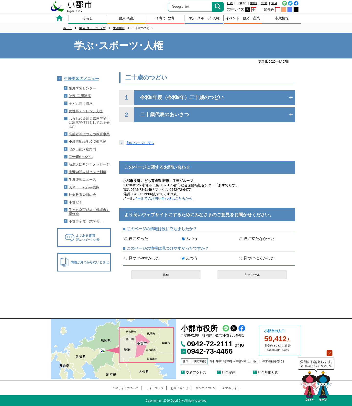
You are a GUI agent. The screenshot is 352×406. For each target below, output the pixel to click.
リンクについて (206, 388)
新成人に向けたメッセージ (89, 164)
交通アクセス (196, 372)
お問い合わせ (179, 388)
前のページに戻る (140, 143)
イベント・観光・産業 (243, 18)
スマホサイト (231, 388)
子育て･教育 (165, 18)
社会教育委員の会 (82, 195)
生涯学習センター (82, 88)
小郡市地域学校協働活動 (87, 142)
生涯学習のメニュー (81, 79)
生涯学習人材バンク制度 (87, 172)
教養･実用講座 (80, 96)
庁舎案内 (229, 372)
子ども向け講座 (81, 103)
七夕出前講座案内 (82, 149)
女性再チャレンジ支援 (86, 111)
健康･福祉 (126, 18)
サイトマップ (155, 388)
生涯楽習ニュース (82, 179)
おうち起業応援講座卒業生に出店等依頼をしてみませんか (89, 122)
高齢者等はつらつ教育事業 (89, 134)
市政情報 (282, 18)
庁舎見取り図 (268, 372)
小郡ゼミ (75, 202)
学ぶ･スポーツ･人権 (204, 18)
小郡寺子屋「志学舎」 (86, 221)
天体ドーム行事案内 (84, 187)
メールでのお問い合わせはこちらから (163, 198)
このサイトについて (125, 388)
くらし (88, 18)
